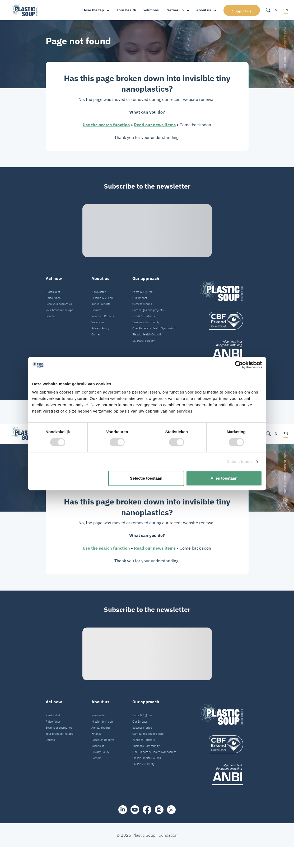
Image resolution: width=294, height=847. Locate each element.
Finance (96, 310)
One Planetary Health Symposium (154, 328)
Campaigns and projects (148, 310)
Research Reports (102, 316)
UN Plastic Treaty (143, 341)
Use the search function (106, 124)
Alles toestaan (224, 478)
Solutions (151, 10)
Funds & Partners (143, 316)
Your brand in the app (59, 310)
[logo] (221, 321)
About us (203, 10)
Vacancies (97, 322)
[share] (122, 809)
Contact (96, 334)
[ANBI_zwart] (221, 351)
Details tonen (239, 461)
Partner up (174, 10)
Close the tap (93, 10)
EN (285, 10)
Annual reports (100, 304)
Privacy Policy (100, 328)
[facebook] (147, 810)
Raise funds (53, 298)
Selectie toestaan (146, 478)
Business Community (146, 322)
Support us (241, 11)
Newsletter (98, 292)
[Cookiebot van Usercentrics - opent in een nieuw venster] (239, 365)
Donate (50, 316)
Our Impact (139, 298)
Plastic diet (53, 292)
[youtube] (134, 809)
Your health (126, 10)
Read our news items (155, 124)
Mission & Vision (102, 298)
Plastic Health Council (146, 334)
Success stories (142, 304)
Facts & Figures (142, 292)
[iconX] (171, 809)
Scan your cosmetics (59, 304)
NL (277, 10)
